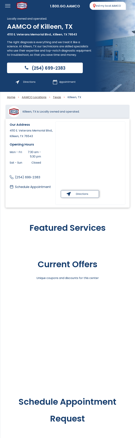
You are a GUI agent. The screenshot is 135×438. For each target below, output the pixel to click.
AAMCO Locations (34, 97)
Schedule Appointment (33, 187)
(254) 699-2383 (27, 177)
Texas (57, 97)
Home (11, 97)
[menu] (7, 5)
